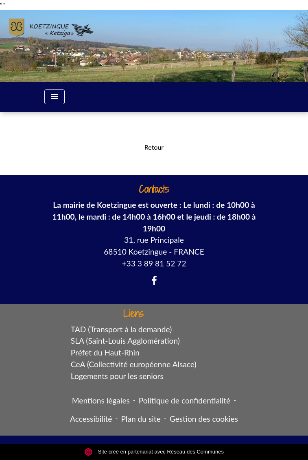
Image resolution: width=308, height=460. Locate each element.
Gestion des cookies (204, 418)
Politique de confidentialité (184, 400)
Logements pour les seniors (117, 376)
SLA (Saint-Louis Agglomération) (125, 340)
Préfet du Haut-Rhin (105, 352)
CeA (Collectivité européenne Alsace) (134, 364)
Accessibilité (91, 418)
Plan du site (140, 418)
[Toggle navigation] (54, 96)
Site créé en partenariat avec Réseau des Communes (154, 452)
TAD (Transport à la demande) (121, 329)
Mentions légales (101, 400)
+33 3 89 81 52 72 (154, 263)
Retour (154, 147)
